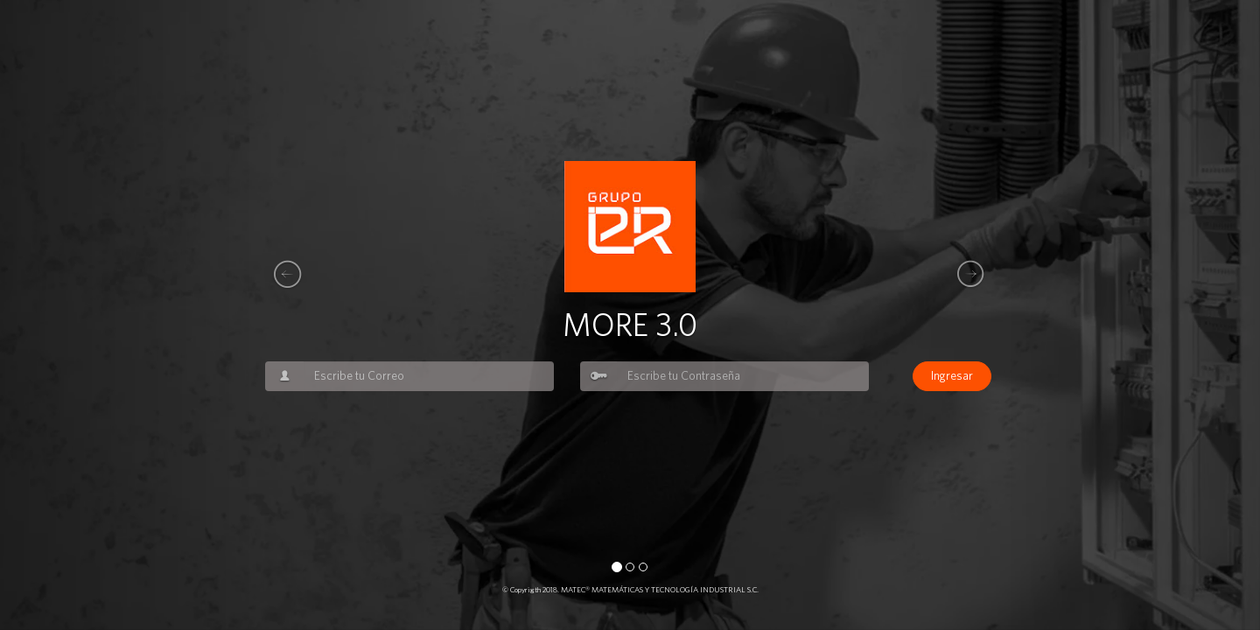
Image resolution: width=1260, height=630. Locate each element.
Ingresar (952, 376)
